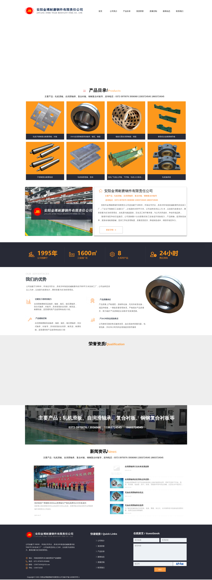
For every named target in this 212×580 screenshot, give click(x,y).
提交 (160, 569)
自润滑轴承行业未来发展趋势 (137, 467)
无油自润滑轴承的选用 (134, 505)
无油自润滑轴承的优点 (134, 492)
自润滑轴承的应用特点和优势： (138, 479)
